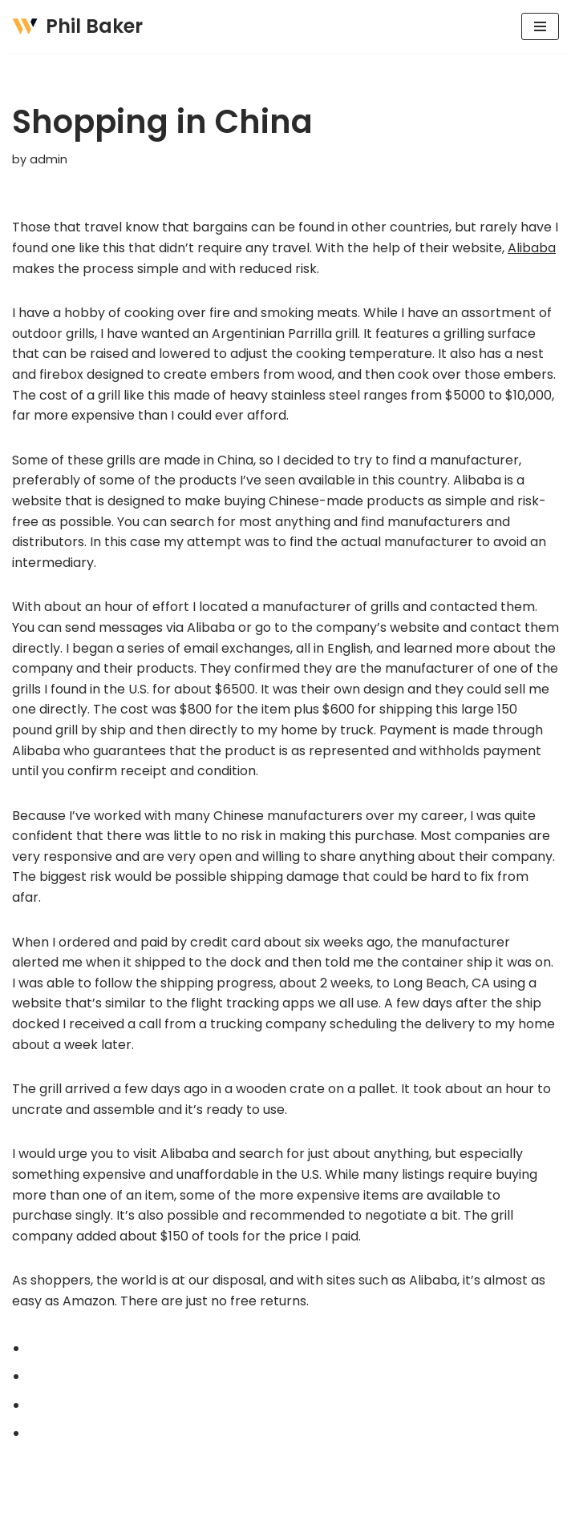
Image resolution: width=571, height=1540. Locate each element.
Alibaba (532, 248)
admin (48, 159)
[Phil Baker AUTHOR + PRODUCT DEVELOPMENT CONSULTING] (77, 26)
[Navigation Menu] (540, 26)
